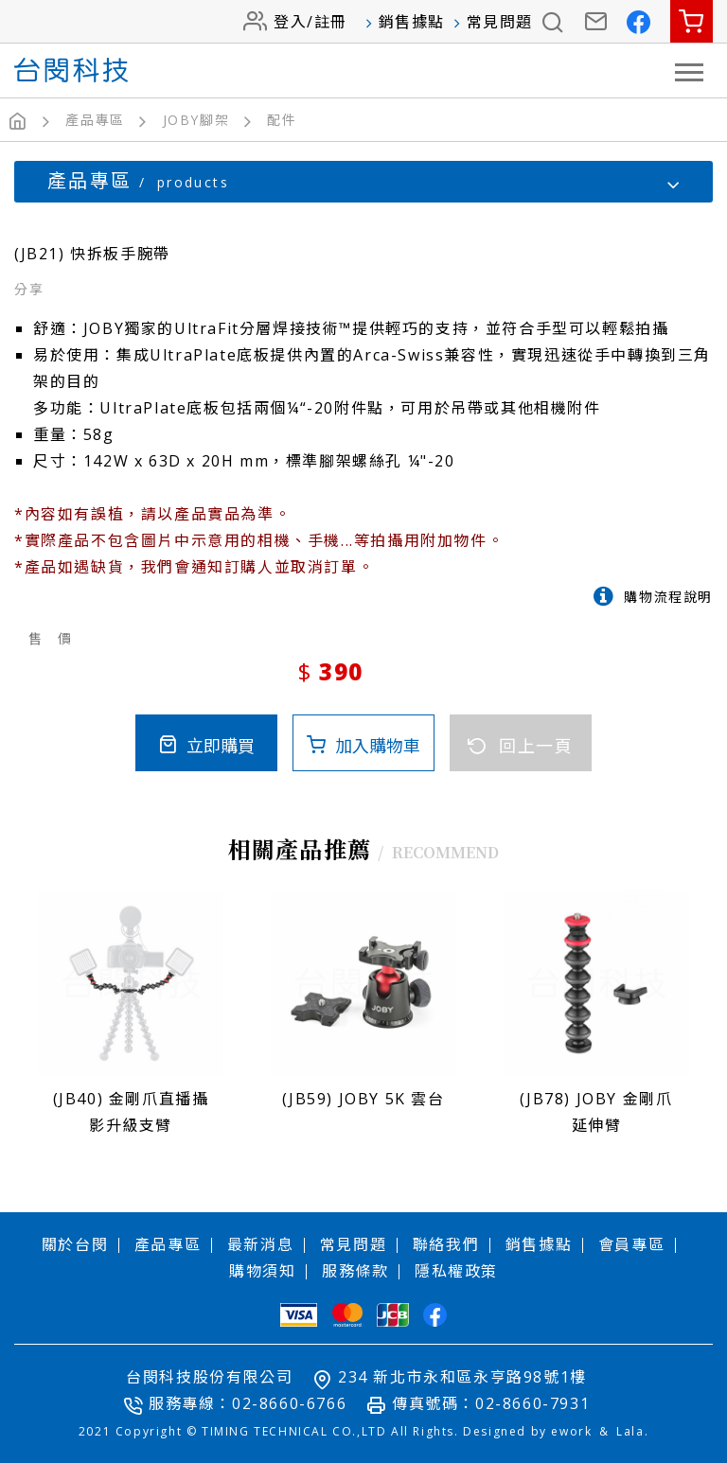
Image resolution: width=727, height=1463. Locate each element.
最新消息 (260, 1243)
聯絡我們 (446, 1243)
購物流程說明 (668, 596)
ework (571, 1430)
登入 (290, 21)
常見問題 (500, 21)
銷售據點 (412, 21)
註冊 (330, 21)
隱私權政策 (456, 1270)
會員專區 (631, 1243)
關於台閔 (75, 1243)
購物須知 (262, 1270)
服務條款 (355, 1270)
